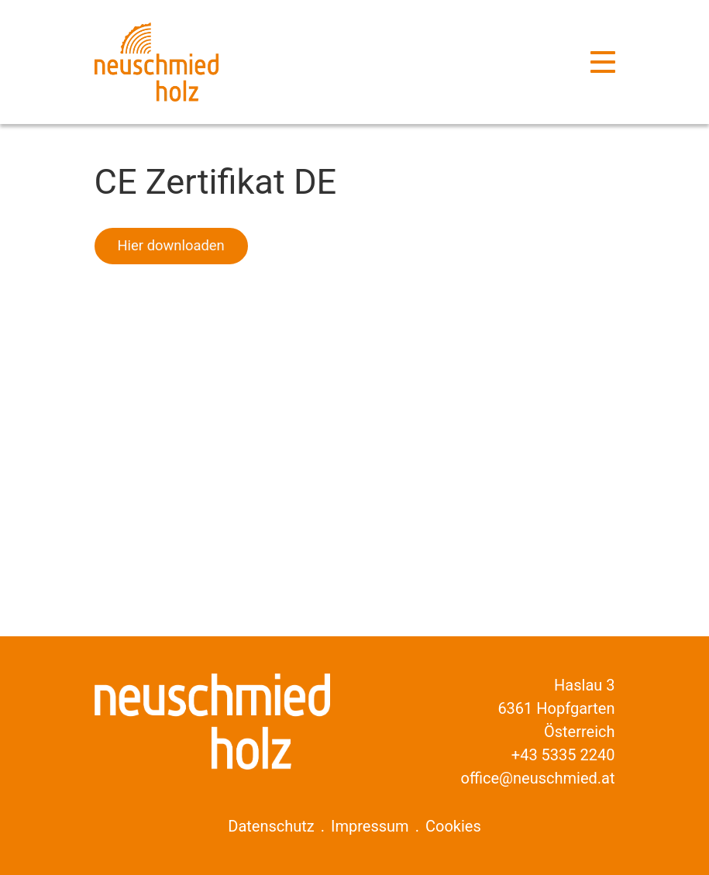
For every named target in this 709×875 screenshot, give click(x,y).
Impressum (370, 826)
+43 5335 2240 (563, 755)
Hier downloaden (171, 245)
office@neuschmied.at (538, 778)
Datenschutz (271, 826)
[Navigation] (602, 62)
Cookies (453, 826)
